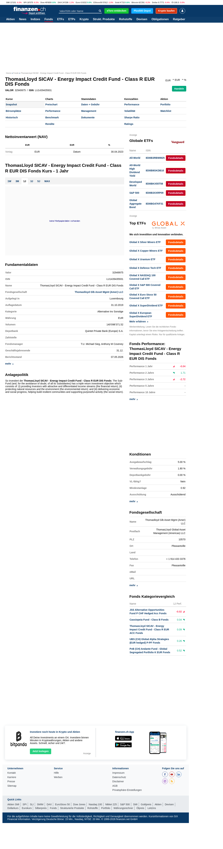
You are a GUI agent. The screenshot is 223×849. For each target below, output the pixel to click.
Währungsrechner (123, 808)
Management (88, 111)
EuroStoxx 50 (62, 804)
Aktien (10, 19)
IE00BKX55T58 (154, 183)
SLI (32, 804)
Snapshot (11, 104)
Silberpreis (41, 808)
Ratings (128, 124)
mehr (9, 365)
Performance (131, 104)
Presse (11, 781)
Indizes (35, 19)
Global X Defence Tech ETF (145, 268)
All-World (134, 157)
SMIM (40, 804)
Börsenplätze (13, 111)
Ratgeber (179, 19)
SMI (8, 2)
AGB (115, 786)
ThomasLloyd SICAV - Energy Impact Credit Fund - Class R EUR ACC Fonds (149, 630)
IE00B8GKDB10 (155, 170)
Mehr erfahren (138, 321)
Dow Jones (79, 804)
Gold (117, 2)
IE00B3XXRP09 (154, 192)
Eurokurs (27, 808)
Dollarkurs (12, 808)
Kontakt (11, 773)
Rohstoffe (125, 19)
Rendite (49, 124)
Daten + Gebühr (90, 104)
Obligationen (160, 19)
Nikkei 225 (111, 804)
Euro (78, 2)
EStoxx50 (97, 2)
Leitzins (152, 808)
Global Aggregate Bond (135, 204)
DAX (60, 2)
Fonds (48, 19)
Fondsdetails (175, 158)
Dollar (155, 2)
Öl (172, 2)
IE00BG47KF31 (154, 203)
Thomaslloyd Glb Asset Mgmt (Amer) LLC (99, 293)
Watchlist (165, 111)
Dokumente (88, 117)
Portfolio (165, 104)
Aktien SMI (13, 804)
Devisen (141, 19)
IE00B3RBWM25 (155, 157)
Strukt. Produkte (104, 19)
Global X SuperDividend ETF (146, 305)
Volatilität (129, 111)
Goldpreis (146, 804)
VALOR (9, 90)
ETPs (71, 19)
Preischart (51, 104)
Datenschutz (119, 777)
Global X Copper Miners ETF (146, 250)
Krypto (84, 19)
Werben (58, 777)
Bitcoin (135, 2)
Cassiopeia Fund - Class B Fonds (149, 619)
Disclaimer (118, 781)
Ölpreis (140, 808)
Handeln (179, 88)
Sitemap (11, 786)
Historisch (12, 117)
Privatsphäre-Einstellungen (127, 790)
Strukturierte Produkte (72, 808)
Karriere (11, 777)
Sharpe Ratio (131, 117)
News (22, 19)
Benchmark (52, 117)
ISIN (31, 90)
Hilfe (56, 773)
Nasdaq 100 (95, 804)
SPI (25, 2)
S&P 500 (134, 192)
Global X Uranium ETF (142, 259)
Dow (42, 2)
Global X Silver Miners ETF (145, 242)
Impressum (118, 773)
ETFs (60, 19)
